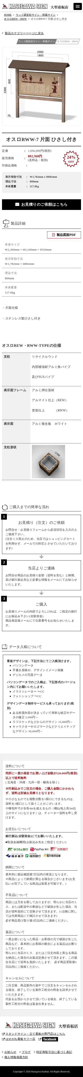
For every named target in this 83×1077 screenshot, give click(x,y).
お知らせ (10, 1052)
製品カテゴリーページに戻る (24, 33)
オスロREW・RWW (15, 19)
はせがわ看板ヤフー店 (20, 1039)
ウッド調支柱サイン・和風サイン (36, 15)
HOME (8, 15)
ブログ (26, 1052)
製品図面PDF (66, 235)
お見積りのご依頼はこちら (44, 204)
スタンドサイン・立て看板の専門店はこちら (35, 1033)
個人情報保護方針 (16, 1057)
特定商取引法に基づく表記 (54, 1052)
